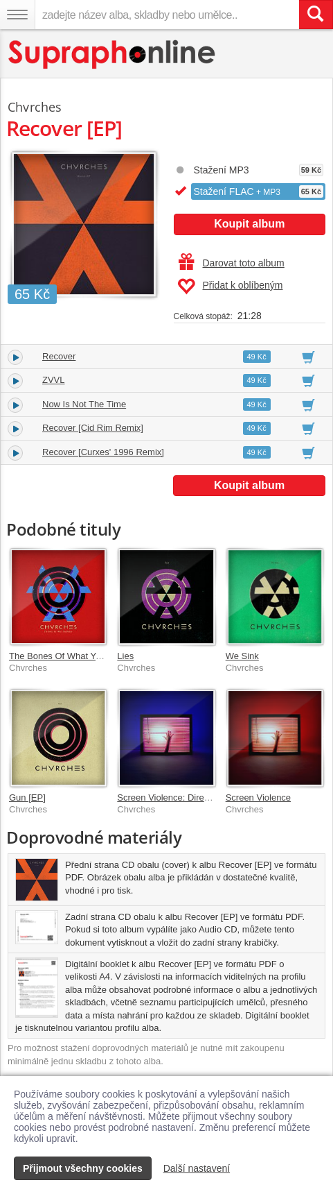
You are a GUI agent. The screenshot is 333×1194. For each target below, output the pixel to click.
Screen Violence (258, 797)
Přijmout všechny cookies (83, 1168)
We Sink (242, 656)
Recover (58, 356)
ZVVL (53, 380)
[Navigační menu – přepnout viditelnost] (17, 14)
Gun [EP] (27, 797)
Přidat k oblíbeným (230, 286)
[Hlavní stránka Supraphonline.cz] (112, 54)
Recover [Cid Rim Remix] (92, 428)
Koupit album (249, 224)
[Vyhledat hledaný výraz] (315, 14)
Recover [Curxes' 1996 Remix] (103, 452)
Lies (125, 656)
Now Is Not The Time (84, 404)
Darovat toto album (232, 263)
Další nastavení (197, 1168)
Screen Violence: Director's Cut (179, 797)
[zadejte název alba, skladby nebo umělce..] (167, 14)
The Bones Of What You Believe (73, 656)
